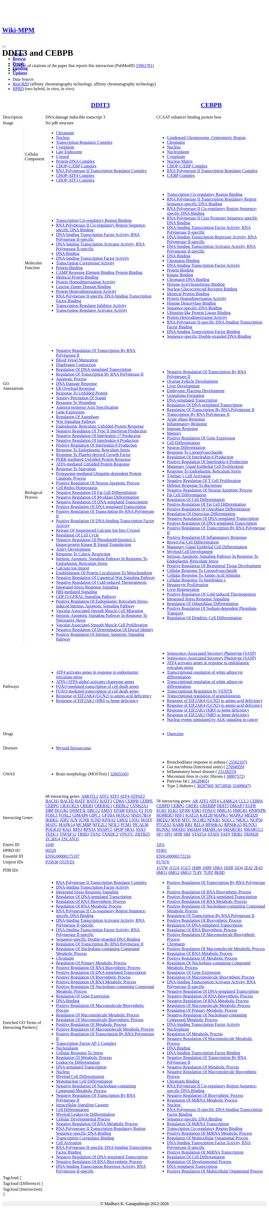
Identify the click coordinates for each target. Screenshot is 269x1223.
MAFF (147, 820)
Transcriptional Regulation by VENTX (199, 691)
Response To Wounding (76, 402)
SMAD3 (179, 829)
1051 (160, 844)
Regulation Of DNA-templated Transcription (94, 369)
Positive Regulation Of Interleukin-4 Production (207, 461)
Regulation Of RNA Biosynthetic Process (91, 901)
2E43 (258, 868)
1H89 (206, 868)
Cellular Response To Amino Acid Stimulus (203, 575)
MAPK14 (67, 824)
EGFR (250, 806)
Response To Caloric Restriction (83, 554)
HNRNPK (257, 810)
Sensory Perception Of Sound (81, 398)
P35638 (51, 862)
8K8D (219, 872)
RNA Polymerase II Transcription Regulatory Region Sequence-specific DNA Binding (211, 201)
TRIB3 (83, 834)
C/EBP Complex (181, 175)
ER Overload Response (75, 388)
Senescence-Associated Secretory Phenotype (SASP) (211, 653)
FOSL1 (51, 815)
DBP (49, 810)
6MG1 (161, 872)
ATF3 (114, 796)
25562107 (237, 762)
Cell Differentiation (183, 443)
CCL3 (244, 801)
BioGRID (21, 84)
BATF (80, 801)
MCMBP (83, 824)
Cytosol (62, 156)
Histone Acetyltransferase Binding (196, 284)
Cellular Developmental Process (83, 1119)
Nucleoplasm (178, 152)
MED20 (251, 815)
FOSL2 (65, 815)
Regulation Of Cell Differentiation (196, 499)
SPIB (177, 834)
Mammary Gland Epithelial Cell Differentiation (207, 547)
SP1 (159, 834)
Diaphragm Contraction (76, 364)
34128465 (199, 781)
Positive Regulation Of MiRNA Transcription (205, 1152)
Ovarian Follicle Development (192, 381)
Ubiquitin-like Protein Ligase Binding (199, 312)
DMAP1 (237, 806)
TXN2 (95, 834)
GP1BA (108, 815)
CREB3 (86, 806)
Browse (19, 59)
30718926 (223, 786)
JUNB (84, 820)
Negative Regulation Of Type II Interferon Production (101, 431)
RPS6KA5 (233, 824)
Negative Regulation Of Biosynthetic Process (205, 1095)
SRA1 (130, 829)
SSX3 (141, 829)
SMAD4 (194, 829)
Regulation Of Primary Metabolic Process (91, 963)
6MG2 (173, 872)
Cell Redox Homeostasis (76, 487)
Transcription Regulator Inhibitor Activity (91, 305)
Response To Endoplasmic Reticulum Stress (93, 450)
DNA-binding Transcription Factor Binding (203, 331)
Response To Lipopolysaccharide (195, 452)
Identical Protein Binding (77, 277)
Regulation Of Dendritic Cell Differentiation (204, 618)
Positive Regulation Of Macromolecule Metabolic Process (105, 1029)
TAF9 (225, 834)
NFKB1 (213, 820)
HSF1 (179, 815)
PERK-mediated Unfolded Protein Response (93, 459)
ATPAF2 (137, 796)
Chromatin (65, 133)
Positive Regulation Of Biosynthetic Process (93, 977)
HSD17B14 (141, 815)
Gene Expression (70, 412)
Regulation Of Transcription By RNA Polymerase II (99, 374)
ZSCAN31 (70, 839)
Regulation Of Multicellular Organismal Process (207, 1138)
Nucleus (63, 137)
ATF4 (124, 796)
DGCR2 (61, 810)
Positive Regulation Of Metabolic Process (91, 1024)
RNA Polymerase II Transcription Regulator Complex (101, 170)
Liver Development (183, 386)
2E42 (248, 868)
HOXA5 (123, 815)
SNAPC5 (105, 829)
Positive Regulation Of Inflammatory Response (207, 537)
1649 (49, 844)
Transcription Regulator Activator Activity (91, 310)
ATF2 (103, 796)
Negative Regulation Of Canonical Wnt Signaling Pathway (105, 577)
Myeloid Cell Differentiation (80, 1076)
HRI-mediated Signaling (76, 592)
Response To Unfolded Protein (81, 393)
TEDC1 (52, 834)
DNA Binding (67, 253)
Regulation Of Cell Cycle (77, 535)
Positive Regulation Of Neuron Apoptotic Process (98, 483)
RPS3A (89, 829)
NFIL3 (114, 824)
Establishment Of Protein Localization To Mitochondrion (104, 573)
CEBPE (146, 801)
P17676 (162, 862)
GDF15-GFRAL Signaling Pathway (86, 596)
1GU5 (185, 868)
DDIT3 (100, 104)
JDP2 (64, 820)
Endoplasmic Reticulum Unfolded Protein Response (100, 426)
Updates (20, 73)
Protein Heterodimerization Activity (86, 291)
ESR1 (196, 810)
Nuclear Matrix (180, 161)
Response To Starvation (76, 469)
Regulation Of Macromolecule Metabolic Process (97, 1015)
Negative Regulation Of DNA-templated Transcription (102, 502)
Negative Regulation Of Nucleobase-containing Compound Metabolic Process (96, 1088)
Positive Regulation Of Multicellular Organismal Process (215, 1171)
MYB (175, 820)
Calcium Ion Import (72, 568)
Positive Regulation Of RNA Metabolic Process (96, 982)
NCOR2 (199, 820)
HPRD (18, 88)
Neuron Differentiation (186, 447)
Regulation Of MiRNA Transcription (198, 1124)
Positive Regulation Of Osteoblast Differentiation (208, 509)
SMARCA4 (212, 829)
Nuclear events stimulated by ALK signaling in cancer (212, 719)
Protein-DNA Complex (75, 161)
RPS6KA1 (214, 824)
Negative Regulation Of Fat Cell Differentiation (96, 492)
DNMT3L (77, 810)
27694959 (234, 767)
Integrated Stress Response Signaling (87, 587)
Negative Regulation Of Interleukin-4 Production (97, 440)
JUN (73, 820)
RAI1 (67, 829)
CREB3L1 (103, 806)
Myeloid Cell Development (190, 551)
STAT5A (199, 834)
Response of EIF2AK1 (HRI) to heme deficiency (97, 700)
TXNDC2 (110, 834)
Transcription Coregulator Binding (85, 1138)
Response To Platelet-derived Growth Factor (93, 454)
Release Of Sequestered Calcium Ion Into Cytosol (98, 530)
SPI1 (168, 834)
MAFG (51, 824)
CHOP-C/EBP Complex (76, 166)
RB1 (189, 824)
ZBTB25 (142, 834)
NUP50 (256, 820)
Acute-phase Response (186, 419)
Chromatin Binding (183, 260)
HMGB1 (240, 810)
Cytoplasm (65, 147)
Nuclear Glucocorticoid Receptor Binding (202, 289)
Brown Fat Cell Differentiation (193, 542)
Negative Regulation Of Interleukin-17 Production (98, 435)
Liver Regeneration (183, 589)
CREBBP (208, 806)
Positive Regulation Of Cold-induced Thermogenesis (211, 594)
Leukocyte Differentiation (78, 1062)
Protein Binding (69, 267)
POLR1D (53, 829)
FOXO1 (209, 810)
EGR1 (161, 810)
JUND (95, 820)
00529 (50, 850)
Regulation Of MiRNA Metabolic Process (202, 1100)
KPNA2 (109, 820)
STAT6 (213, 834)
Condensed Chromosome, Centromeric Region (206, 137)
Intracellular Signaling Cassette (82, 1105)
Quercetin (175, 733)
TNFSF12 (67, 834)
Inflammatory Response (187, 424)
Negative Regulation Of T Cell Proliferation (204, 480)
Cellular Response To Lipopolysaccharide (202, 570)
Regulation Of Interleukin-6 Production (200, 457)
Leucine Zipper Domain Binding (83, 286)
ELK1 (173, 810)
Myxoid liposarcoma (73, 748)
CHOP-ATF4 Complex (75, 175)
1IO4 (238, 868)
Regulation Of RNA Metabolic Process (89, 906)
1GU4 (174, 868)
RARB (178, 824)
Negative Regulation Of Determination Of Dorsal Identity (104, 629)
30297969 (205, 786)
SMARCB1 (233, 829)
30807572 (234, 776)
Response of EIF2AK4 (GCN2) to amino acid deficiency (104, 696)
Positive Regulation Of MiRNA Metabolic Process (209, 1133)
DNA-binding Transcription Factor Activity (92, 258)
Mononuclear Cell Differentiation (84, 1081)
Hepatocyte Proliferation (187, 584)
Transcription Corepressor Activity (85, 263)
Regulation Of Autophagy (77, 417)
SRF (187, 834)
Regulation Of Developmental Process (199, 1161)
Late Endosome (69, 152)
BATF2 (92, 801)
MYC (186, 820)
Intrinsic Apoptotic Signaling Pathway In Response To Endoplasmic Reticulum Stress (101, 561)
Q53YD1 (67, 862)
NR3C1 (242, 820)
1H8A (218, 868)
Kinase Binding (180, 275)
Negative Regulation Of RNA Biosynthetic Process (99, 1161)
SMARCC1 (253, 829)
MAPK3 (236, 815)
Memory (174, 433)
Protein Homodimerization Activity (86, 282)
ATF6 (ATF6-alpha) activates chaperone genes (95, 681)
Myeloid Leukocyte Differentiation (85, 1114)
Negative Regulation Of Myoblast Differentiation (97, 497)
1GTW (162, 868)
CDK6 (118, 801)
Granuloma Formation (185, 395)
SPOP (118, 829)
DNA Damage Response (76, 383)
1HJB (228, 868)
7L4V (197, 872)
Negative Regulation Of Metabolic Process (203, 1067)
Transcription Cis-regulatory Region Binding (94, 220)
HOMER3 (165, 815)
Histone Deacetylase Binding (191, 303)
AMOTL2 (89, 796)
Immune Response (182, 428)
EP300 (119, 810)
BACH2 (67, 801)
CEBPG (52, 806)
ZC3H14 (52, 839)
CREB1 (192, 806)
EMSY (107, 810)
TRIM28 (251, 834)
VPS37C (126, 834)
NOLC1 (228, 820)
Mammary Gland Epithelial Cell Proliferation (205, 466)
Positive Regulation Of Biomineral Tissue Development (214, 566)
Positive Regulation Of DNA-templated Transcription (101, 506)
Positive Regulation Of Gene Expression (201, 438)
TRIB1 (236, 834)
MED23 (163, 820)
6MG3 (186, 872)
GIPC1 (95, 815)
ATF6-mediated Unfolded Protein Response (93, 464)
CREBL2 (121, 806)
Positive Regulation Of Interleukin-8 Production (96, 445)
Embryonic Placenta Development (195, 390)
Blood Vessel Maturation (77, 360)
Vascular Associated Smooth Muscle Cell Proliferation (102, 625)
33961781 (144, 65)
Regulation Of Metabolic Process (84, 1057)
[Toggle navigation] (4, 46)
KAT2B (206, 815)
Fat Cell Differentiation (186, 495)
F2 (141, 810)
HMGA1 (224, 810)
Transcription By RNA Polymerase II (198, 414)
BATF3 (106, 801)
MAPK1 (221, 815)
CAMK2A (228, 801)
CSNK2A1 (139, 806)
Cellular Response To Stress (79, 1053)
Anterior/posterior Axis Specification (87, 407)
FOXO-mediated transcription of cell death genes (97, 686)
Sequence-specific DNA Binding (194, 308)
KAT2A (192, 815)
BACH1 (52, 801)
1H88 (196, 868)
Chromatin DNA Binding (188, 279)
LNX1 (134, 820)
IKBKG (52, 820)
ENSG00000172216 (173, 856)
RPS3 (77, 829)
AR (195, 801)
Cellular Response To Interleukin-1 (196, 580)
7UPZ (208, 872)
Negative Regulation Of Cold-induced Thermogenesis (101, 582)
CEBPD (163, 806)
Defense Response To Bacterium (194, 485)
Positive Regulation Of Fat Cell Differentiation (206, 504)
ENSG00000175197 (62, 856)
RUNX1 (250, 824)
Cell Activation (68, 1142)
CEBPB (211, 104)
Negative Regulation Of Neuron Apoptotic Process (209, 490)
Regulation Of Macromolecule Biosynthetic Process (99, 1019)
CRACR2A (69, 806)
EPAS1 (132, 810)
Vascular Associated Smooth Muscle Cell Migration (99, 610)
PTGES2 (163, 824)
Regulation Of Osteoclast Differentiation (201, 513)
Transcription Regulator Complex (84, 142)
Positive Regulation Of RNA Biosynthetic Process (98, 967)
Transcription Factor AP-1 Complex (86, 1043)
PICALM (140, 824)
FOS (148, 810)
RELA (199, 824)
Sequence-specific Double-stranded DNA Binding (209, 336)
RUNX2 (163, 829)
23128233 (226, 771)
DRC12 (93, 810)
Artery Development (73, 549)
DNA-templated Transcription (192, 400)
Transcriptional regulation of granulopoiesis (204, 696)
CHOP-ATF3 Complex (75, 180)
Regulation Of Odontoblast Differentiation (202, 603)
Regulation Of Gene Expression (83, 996)
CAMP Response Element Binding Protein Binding (99, 272)
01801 (161, 850)
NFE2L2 (99, 824)
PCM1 (126, 824)
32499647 (240, 786)
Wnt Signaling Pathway (76, 421)
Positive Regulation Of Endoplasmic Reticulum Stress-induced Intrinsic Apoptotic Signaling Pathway (102, 603)
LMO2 (122, 820)
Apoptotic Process (71, 379)
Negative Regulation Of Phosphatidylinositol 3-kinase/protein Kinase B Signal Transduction (96, 542)
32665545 (118, 774)
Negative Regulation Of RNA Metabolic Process (97, 1124)
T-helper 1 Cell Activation (189, 476)
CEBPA (256, 801)
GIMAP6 (80, 815)
